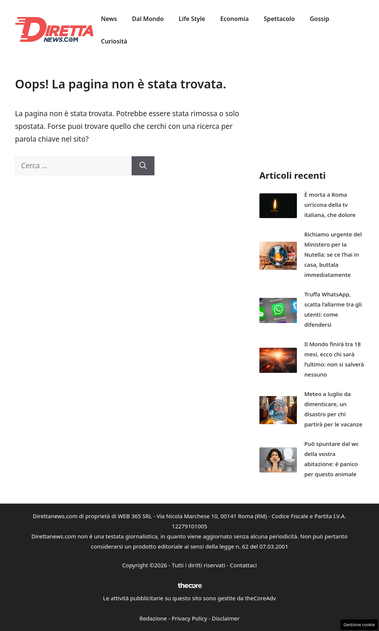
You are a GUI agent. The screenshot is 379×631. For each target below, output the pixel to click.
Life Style (192, 19)
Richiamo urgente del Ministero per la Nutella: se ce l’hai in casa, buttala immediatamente (333, 254)
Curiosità (114, 41)
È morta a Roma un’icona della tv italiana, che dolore (330, 204)
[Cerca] (143, 165)
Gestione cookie (359, 624)
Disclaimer (226, 618)
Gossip (319, 19)
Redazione (153, 618)
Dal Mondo (148, 19)
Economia (234, 19)
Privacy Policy (189, 618)
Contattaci (243, 565)
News (109, 19)
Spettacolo (279, 19)
